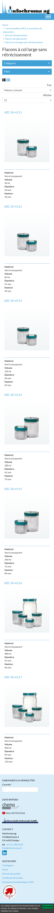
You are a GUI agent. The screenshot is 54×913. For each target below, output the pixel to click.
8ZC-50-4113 (13, 300)
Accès (5, 869)
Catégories (27, 63)
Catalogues (7, 865)
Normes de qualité (11, 873)
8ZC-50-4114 (13, 394)
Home (5, 24)
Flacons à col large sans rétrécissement (24, 42)
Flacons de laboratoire (16, 38)
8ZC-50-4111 (13, 112)
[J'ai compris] (47, 906)
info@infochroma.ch (12, 848)
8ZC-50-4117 (13, 677)
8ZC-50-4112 (13, 206)
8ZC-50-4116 (13, 583)
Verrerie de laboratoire (16, 35)
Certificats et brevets (12, 877)
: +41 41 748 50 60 (14, 844)
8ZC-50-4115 (13, 489)
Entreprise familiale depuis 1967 (18, 882)
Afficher (47, 95)
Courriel (6, 784)
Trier (49, 85)
